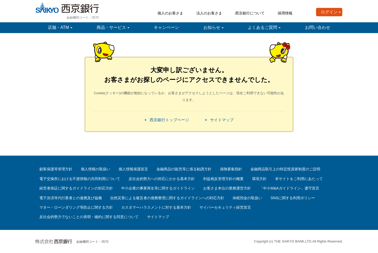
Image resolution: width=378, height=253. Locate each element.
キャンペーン (166, 27)
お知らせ (211, 27)
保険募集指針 (231, 169)
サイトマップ (222, 120)
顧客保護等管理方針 (55, 169)
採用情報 (285, 13)
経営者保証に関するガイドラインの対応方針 (76, 188)
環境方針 (259, 179)
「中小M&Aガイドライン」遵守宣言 (289, 188)
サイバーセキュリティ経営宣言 (225, 207)
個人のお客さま (170, 13)
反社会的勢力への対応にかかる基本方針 (162, 179)
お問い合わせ (317, 27)
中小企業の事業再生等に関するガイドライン (158, 188)
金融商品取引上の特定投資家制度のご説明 (285, 169)
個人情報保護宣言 (133, 169)
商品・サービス (111, 27)
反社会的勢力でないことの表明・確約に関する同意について (89, 217)
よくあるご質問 (262, 27)
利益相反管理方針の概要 (223, 179)
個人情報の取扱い (95, 169)
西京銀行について (250, 13)
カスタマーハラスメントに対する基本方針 (156, 207)
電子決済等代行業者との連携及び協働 (70, 198)
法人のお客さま (209, 13)
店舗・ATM (58, 27)
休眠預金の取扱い (247, 198)
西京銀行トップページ (169, 120)
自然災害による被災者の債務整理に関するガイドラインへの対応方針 (167, 198)
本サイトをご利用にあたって (299, 179)
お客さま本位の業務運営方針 (227, 188)
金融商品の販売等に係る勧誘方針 (184, 169)
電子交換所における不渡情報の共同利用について (79, 179)
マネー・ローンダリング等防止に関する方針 (76, 207)
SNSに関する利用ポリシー (292, 198)
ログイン (329, 12)
